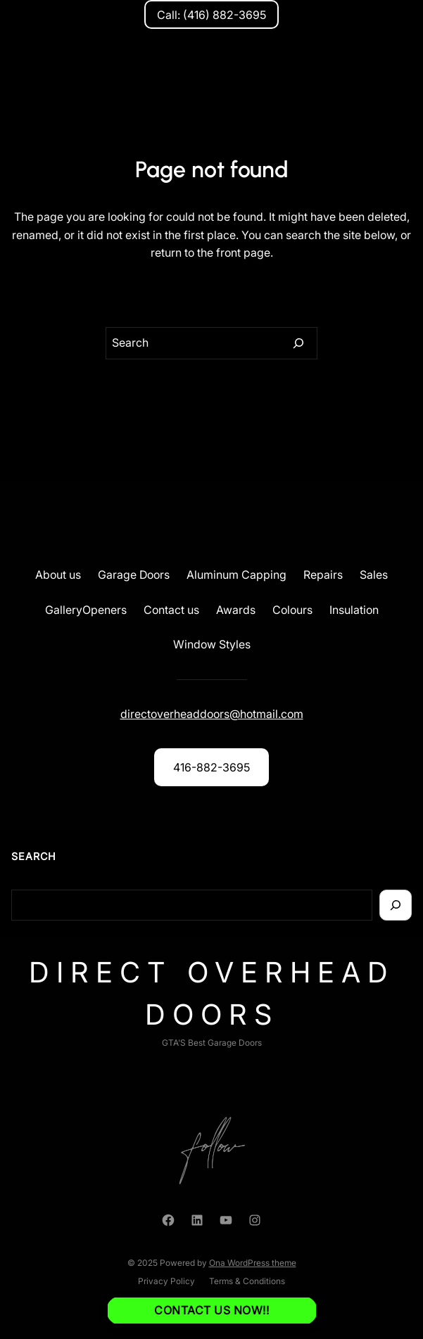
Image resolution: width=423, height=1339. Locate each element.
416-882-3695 (211, 767)
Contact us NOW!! (211, 1310)
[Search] (298, 343)
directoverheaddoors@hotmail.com (211, 714)
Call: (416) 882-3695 (211, 15)
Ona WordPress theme (252, 1262)
